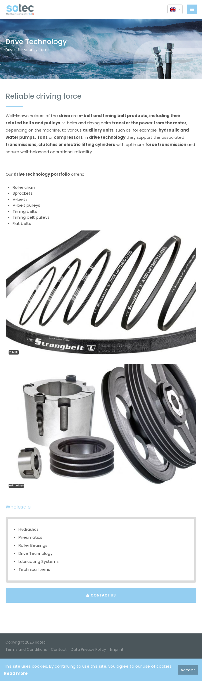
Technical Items (34, 569)
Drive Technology (35, 553)
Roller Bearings (32, 545)
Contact (59, 649)
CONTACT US (101, 595)
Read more (16, 673)
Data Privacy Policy (88, 649)
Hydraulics (28, 529)
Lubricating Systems (38, 561)
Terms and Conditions (26, 649)
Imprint (117, 649)
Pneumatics (30, 537)
